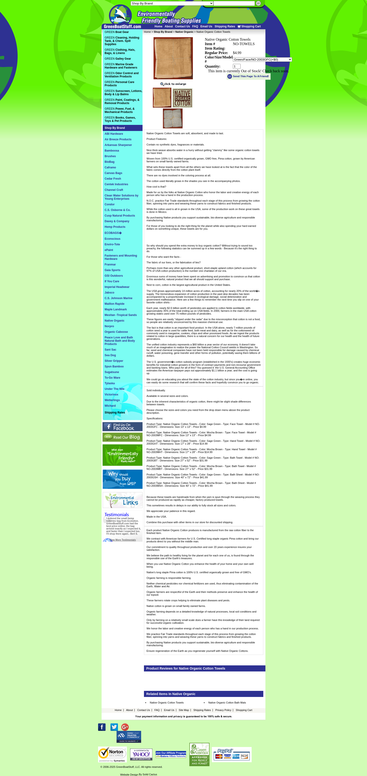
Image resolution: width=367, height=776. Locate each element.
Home (158, 26)
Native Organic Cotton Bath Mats (227, 702)
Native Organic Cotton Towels (167, 702)
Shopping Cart (249, 26)
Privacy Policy (223, 710)
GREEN (117, 32)
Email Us (206, 26)
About (169, 26)
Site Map (184, 710)
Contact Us (182, 26)
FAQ (195, 26)
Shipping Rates (225, 26)
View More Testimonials (123, 540)
